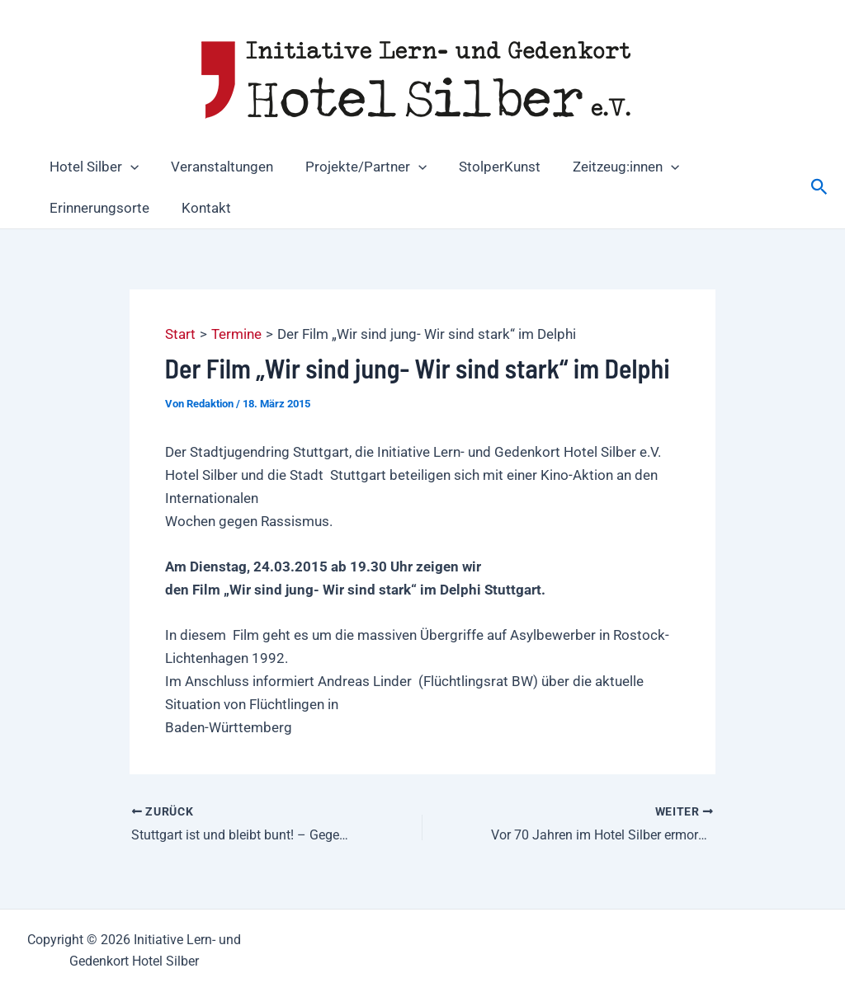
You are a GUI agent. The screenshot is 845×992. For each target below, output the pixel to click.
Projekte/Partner (355, 166)
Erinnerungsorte (97, 208)
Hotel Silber (91, 166)
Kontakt (199, 208)
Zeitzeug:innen (607, 166)
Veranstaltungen (215, 166)
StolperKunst (485, 166)
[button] (128, 166)
